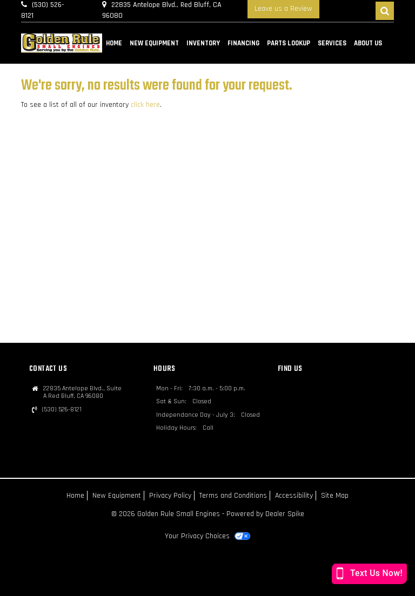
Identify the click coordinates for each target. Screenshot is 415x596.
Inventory (203, 43)
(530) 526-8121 (62, 410)
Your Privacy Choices (207, 536)
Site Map (335, 495)
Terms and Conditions (233, 495)
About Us (368, 43)
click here (145, 105)
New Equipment (154, 43)
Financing (243, 43)
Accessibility (294, 495)
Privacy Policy (170, 495)
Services (332, 43)
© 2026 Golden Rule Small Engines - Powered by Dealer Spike (207, 514)
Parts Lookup (288, 43)
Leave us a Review (283, 8)
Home (114, 43)
